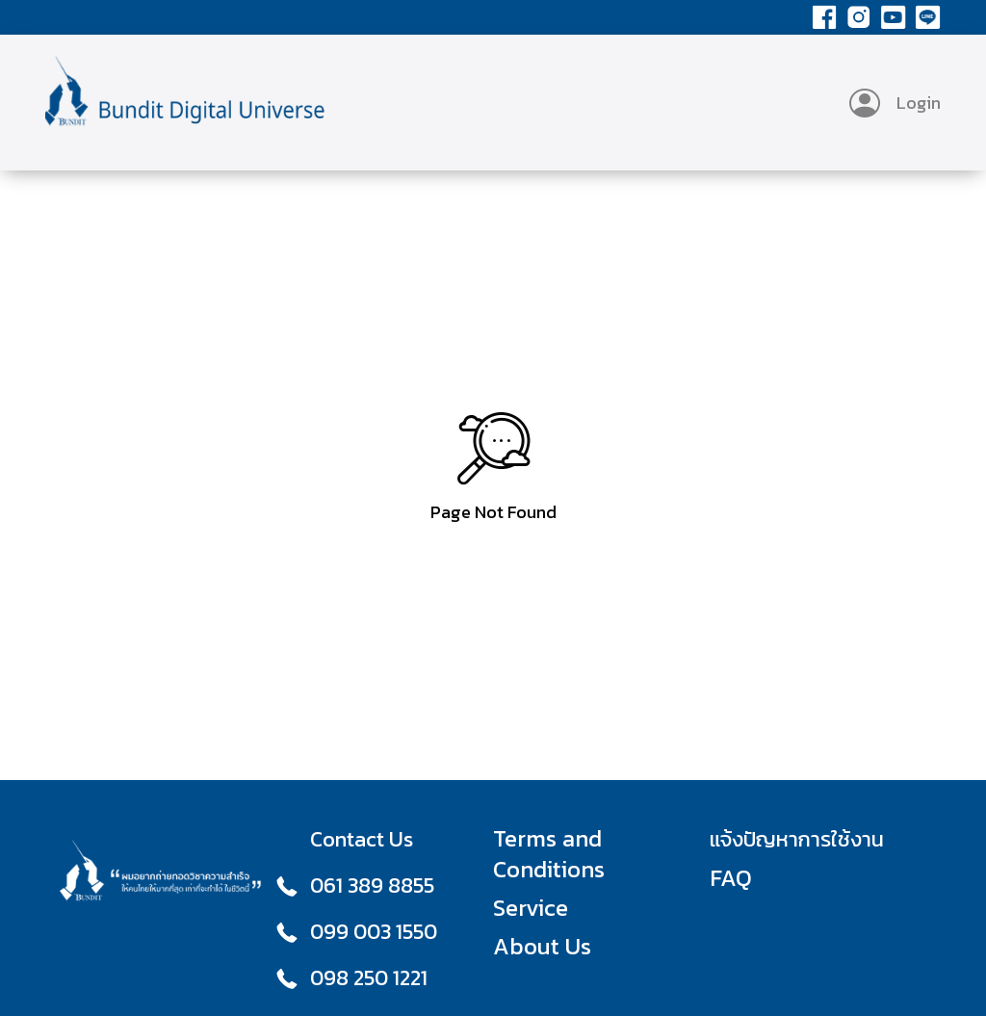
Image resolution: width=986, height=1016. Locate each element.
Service (530, 908)
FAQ (731, 878)
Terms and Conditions (549, 854)
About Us (542, 946)
